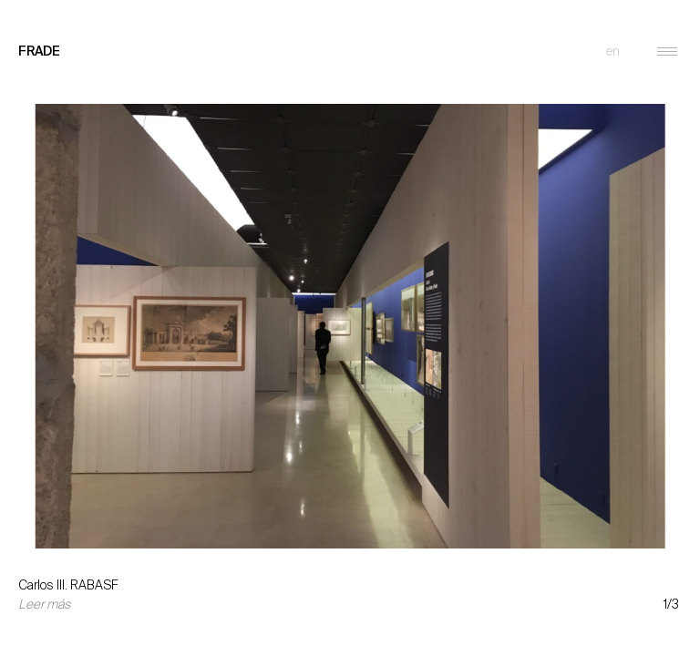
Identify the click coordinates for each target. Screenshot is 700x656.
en (613, 51)
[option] (350, 312)
